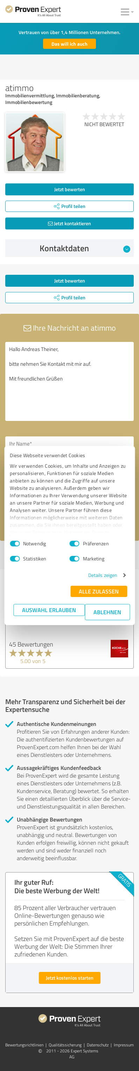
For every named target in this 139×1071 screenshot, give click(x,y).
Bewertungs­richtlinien (24, 1045)
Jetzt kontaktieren (69, 223)
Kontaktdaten (85, 248)
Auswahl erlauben (49, 610)
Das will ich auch (69, 43)
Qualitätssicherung (65, 1045)
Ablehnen (107, 612)
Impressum (124, 1045)
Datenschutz (98, 1045)
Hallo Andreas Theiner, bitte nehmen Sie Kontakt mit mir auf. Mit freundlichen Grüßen (69, 381)
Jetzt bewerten (69, 189)
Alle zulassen (99, 591)
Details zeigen (102, 575)
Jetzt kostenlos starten (69, 977)
